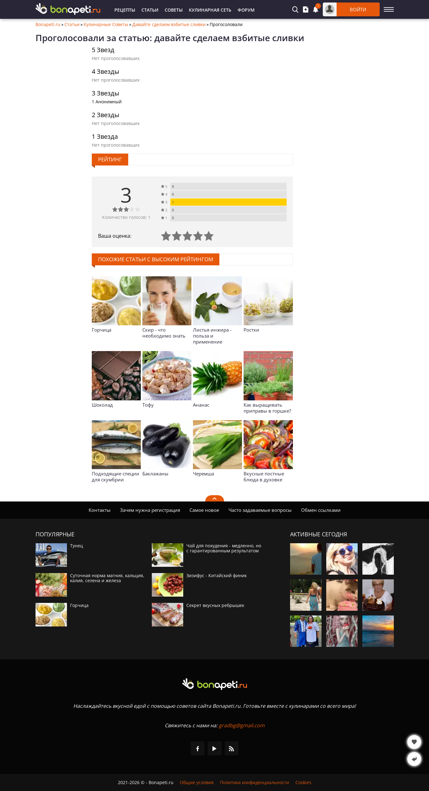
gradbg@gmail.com (242, 725)
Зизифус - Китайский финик (216, 575)
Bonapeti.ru (48, 24)
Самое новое (204, 510)
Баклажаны (155, 473)
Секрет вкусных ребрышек (215, 605)
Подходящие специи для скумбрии (115, 476)
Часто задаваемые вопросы (260, 510)
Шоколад (102, 405)
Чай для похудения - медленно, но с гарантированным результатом (223, 548)
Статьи (149, 10)
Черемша (203, 473)
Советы (174, 10)
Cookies (303, 782)
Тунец (76, 545)
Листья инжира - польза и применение (212, 336)
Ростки (251, 330)
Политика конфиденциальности (254, 782)
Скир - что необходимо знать (163, 333)
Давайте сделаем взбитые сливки (169, 24)
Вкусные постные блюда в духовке (264, 476)
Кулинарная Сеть (210, 10)
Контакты (100, 510)
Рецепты (124, 10)
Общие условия (197, 782)
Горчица (101, 330)
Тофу (148, 405)
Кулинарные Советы (106, 24)
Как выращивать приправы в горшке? (267, 408)
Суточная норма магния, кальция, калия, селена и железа (107, 578)
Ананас (201, 405)
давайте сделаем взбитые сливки (229, 38)
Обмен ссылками (321, 510)
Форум (246, 10)
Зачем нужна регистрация (150, 510)
